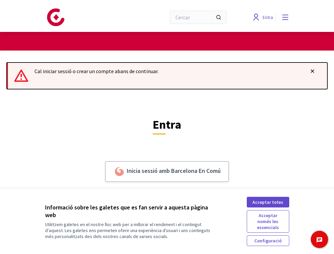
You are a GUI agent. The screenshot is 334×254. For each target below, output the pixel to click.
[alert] (167, 76)
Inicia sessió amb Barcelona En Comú (167, 172)
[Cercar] (198, 17)
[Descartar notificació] (312, 71)
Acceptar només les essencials (268, 221)
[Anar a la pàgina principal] (89, 17)
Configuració (268, 241)
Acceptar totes (267, 202)
